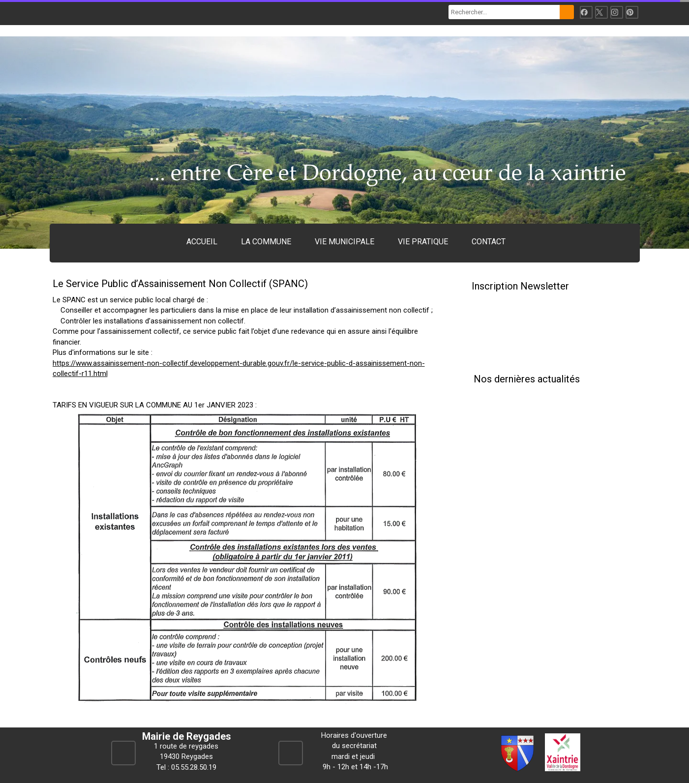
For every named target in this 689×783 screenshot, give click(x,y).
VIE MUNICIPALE (344, 241)
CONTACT (489, 241)
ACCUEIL (201, 241)
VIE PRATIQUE (423, 241)
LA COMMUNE (266, 241)
